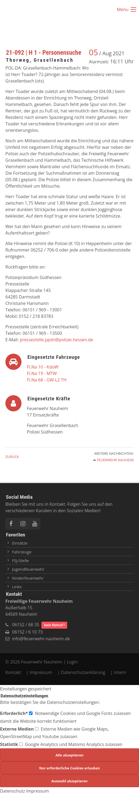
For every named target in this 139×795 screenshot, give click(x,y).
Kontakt (13, 672)
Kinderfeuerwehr (28, 578)
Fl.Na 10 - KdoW (42, 367)
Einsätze (19, 543)
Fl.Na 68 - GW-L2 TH (46, 380)
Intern (120, 672)
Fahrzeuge (21, 552)
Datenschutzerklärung (83, 672)
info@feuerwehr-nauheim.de (41, 639)
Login (72, 662)
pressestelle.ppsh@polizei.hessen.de (56, 340)
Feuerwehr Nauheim (115, 459)
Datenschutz (12, 791)
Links (17, 586)
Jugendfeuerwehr (28, 569)
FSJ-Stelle (20, 560)
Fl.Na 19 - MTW (42, 373)
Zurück (12, 456)
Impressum (41, 672)
